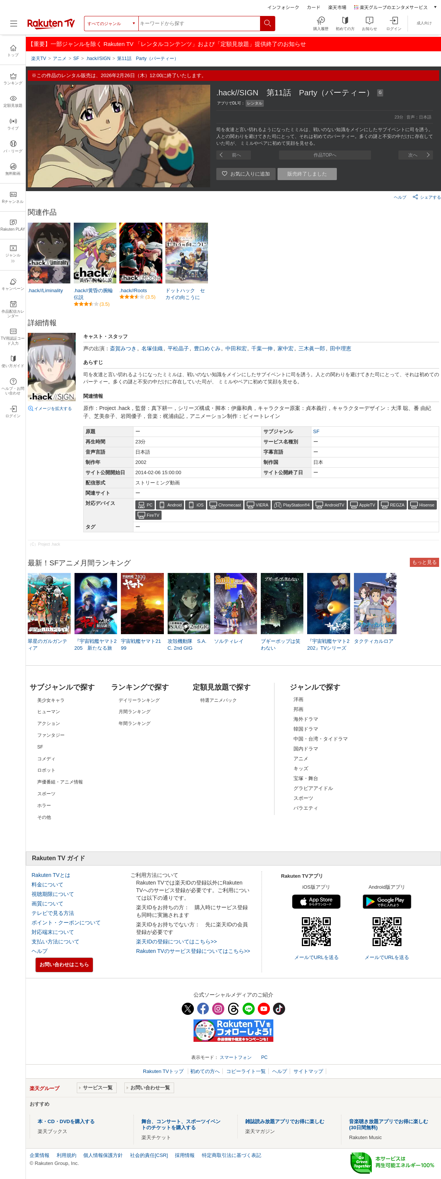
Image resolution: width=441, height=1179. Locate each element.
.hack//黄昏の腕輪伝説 (93, 294)
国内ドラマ (305, 749)
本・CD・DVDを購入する (66, 1121)
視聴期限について (53, 894)
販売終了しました (307, 174)
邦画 (298, 709)
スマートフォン (236, 1057)
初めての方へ (205, 1071)
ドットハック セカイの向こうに (185, 294)
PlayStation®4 (296, 505)
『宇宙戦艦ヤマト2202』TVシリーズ (328, 644)
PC (149, 505)
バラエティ (305, 808)
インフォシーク (283, 7)
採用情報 (185, 1155)
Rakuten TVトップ (164, 1071)
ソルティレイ (229, 641)
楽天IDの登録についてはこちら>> (176, 941)
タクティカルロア (373, 641)
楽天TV (38, 58)
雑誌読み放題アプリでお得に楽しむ (284, 1121)
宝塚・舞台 (305, 778)
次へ (412, 155)
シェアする (426, 197)
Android (174, 505)
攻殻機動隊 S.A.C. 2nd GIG (187, 644)
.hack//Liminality (45, 290)
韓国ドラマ (305, 729)
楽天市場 (337, 7)
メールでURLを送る (316, 957)
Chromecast (230, 505)
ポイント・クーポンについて (66, 922)
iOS (200, 505)
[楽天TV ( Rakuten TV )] (51, 28)
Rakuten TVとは (51, 875)
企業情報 (39, 1155)
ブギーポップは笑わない (280, 644)
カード (313, 7)
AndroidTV (334, 505)
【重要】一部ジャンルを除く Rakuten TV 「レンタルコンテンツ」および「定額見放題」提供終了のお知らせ (167, 44)
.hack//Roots (133, 290)
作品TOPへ (325, 155)
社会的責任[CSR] (149, 1155)
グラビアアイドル (313, 788)
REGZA (397, 505)
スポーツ (303, 798)
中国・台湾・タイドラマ (320, 739)
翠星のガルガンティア (47, 644)
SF (316, 431)
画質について (47, 903)
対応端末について (53, 932)
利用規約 (66, 1155)
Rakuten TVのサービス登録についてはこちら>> (193, 951)
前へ (236, 155)
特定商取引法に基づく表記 (231, 1155)
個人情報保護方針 (103, 1155)
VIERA (262, 505)
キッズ (300, 768)
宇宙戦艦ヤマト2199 (141, 644)
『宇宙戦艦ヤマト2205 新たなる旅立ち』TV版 (96, 648)
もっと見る (424, 562)
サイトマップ (308, 1071)
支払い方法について (55, 941)
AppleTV (367, 505)
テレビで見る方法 (53, 913)
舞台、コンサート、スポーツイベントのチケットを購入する (180, 1124)
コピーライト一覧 (246, 1071)
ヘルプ (400, 197)
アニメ (300, 758)
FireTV (153, 515)
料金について (47, 884)
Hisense (427, 505)
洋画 (298, 699)
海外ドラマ (305, 719)
